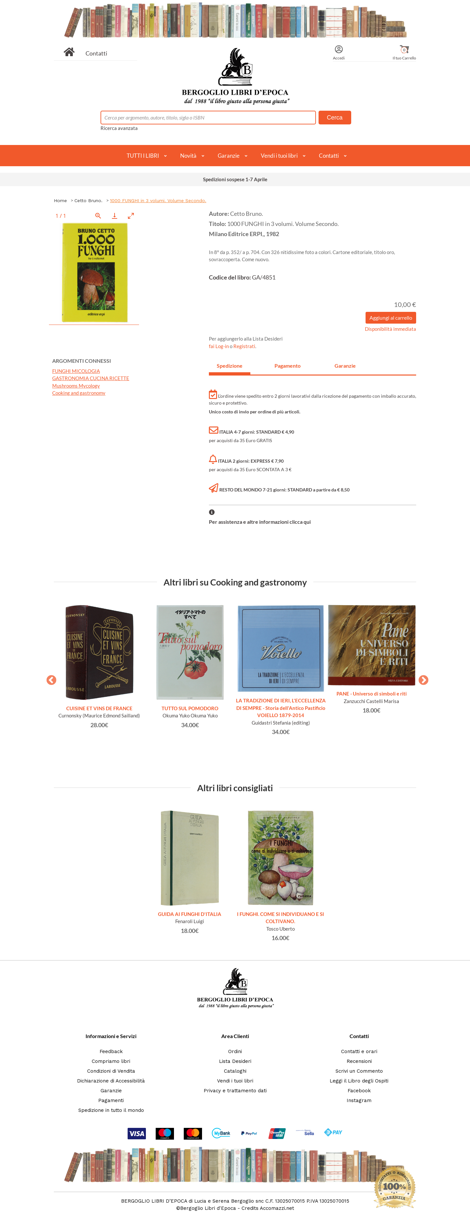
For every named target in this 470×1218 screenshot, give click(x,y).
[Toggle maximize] (131, 215)
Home (60, 200)
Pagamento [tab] (287, 365)
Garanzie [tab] (345, 365)
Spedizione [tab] (230, 365)
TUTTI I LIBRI (143, 155)
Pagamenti (111, 1100)
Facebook (359, 1091)
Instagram (359, 1100)
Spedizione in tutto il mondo (111, 1110)
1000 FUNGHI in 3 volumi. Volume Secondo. (158, 200)
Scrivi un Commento (359, 1071)
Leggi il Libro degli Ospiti (359, 1081)
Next (421, 678)
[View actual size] (98, 215)
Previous (49, 678)
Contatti (96, 53)
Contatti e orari (359, 1051)
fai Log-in (219, 346)
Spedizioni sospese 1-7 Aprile (235, 179)
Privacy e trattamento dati (235, 1091)
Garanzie (229, 155)
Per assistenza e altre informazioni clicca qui (260, 522)
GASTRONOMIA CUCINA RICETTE (90, 378)
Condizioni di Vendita (111, 1071)
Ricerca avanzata (119, 128)
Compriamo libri (111, 1061)
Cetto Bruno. (88, 200)
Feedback (111, 1051)
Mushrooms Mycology (76, 386)
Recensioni (359, 1061)
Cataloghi (235, 1071)
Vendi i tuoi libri (279, 155)
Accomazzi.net (277, 1208)
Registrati (244, 346)
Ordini (235, 1051)
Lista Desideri (235, 1061)
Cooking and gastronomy (78, 393)
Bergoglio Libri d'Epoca (208, 1208)
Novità (188, 155)
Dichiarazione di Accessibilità (111, 1081)
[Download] (114, 215)
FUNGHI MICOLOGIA (76, 371)
